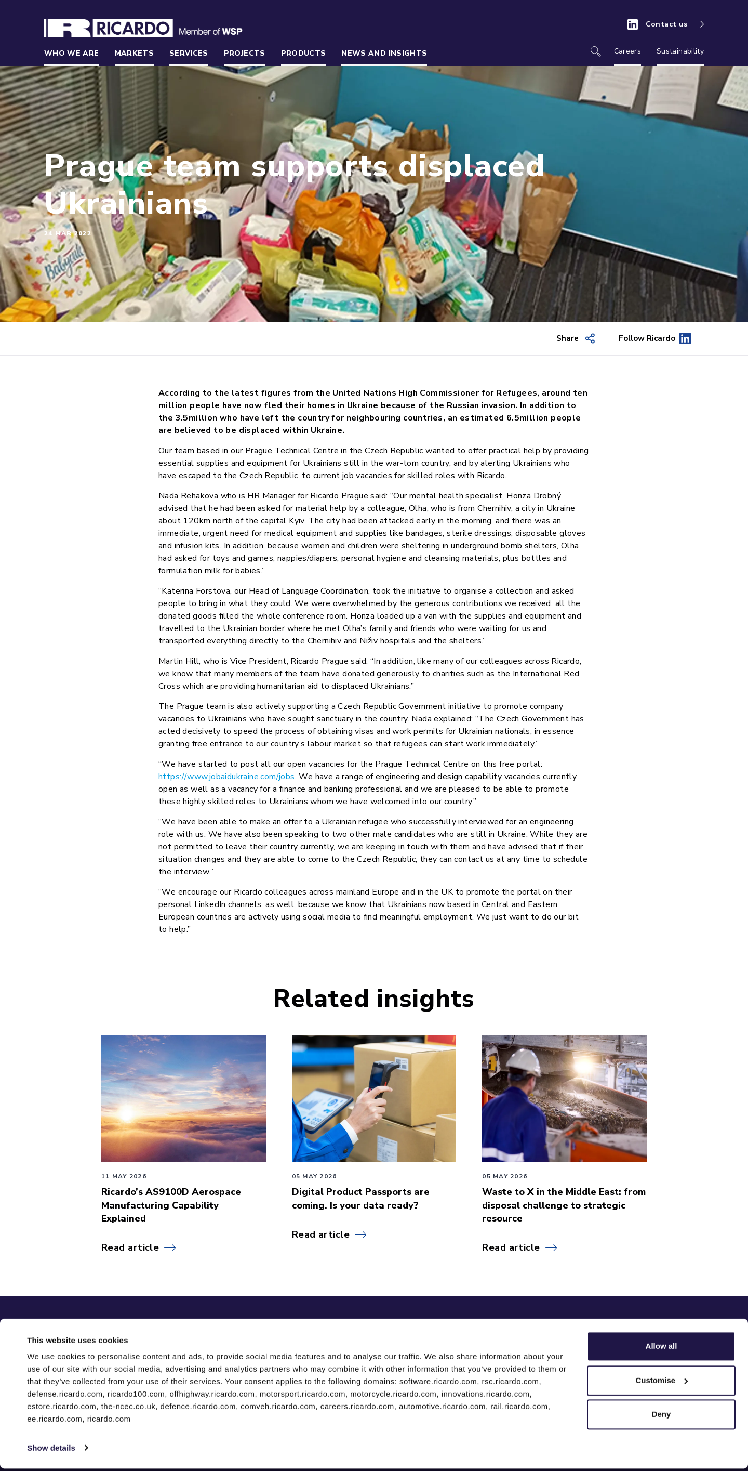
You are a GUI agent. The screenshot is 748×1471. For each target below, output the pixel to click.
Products (303, 53)
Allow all (661, 1349)
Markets (134, 53)
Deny (661, 1417)
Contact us (667, 24)
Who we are (71, 53)
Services (188, 53)
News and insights (384, 53)
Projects (244, 53)
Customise (661, 1382)
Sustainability (680, 51)
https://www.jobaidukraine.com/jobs (226, 776)
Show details (51, 1450)
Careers (627, 51)
